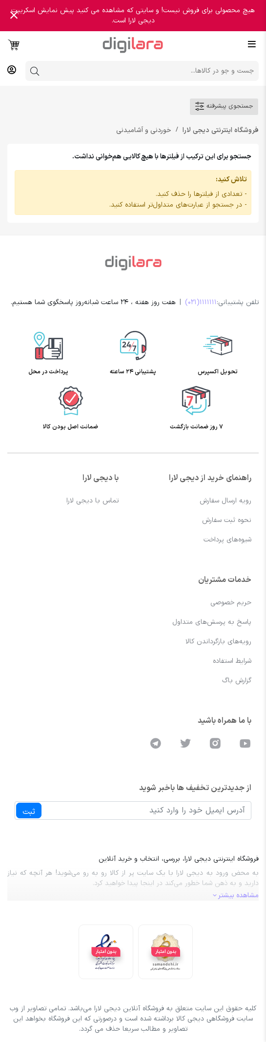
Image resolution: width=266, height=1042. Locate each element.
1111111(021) (201, 302)
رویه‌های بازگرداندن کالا (218, 642)
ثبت (28, 812)
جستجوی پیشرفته (224, 106)
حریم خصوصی (230, 603)
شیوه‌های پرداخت (227, 540)
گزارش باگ (236, 680)
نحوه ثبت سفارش (226, 520)
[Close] (13, 15)
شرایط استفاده (232, 661)
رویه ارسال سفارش (225, 501)
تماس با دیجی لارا (92, 501)
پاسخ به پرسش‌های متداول (211, 622)
